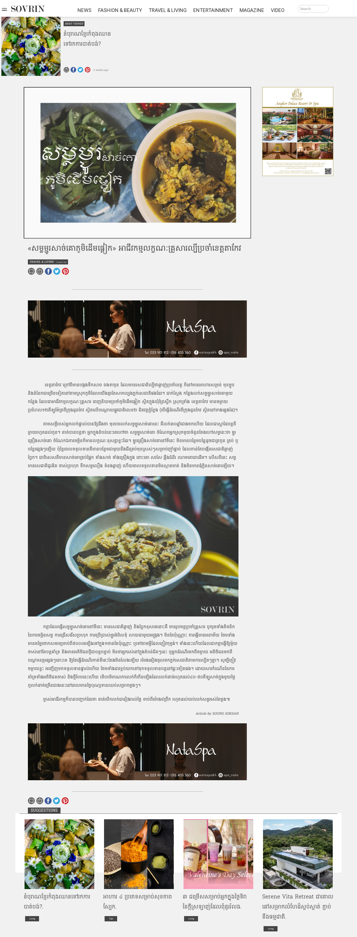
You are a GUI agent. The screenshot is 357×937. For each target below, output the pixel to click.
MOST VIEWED (74, 23)
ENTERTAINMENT (213, 10)
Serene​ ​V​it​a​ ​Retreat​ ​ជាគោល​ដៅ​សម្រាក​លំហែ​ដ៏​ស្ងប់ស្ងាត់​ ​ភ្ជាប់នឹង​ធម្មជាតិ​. (297, 907)
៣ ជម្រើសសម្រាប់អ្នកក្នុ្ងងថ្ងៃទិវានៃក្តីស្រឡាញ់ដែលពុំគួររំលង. (215, 902)
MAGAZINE (252, 10)
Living (32, 918)
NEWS (84, 10)
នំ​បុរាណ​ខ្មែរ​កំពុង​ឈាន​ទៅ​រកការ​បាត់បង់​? (87, 39)
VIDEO (277, 10)
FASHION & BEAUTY (120, 10)
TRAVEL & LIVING (168, 10)
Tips (111, 918)
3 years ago (61, 262)
